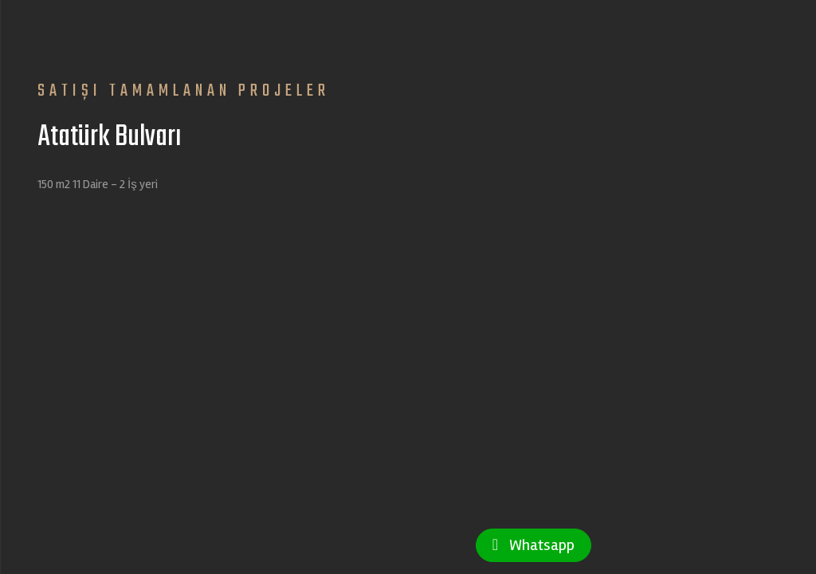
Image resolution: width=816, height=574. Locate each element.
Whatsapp (533, 545)
